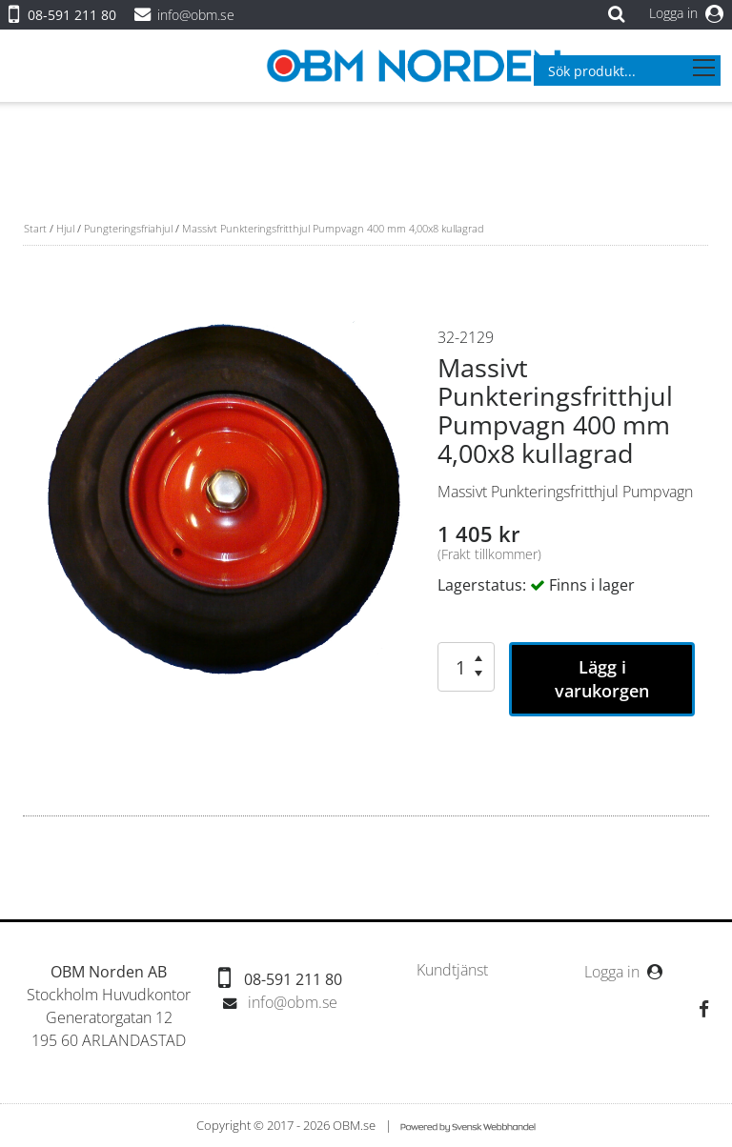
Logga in (686, 13)
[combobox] (627, 70)
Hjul (65, 228)
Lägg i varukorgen (602, 678)
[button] (478, 658)
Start (35, 228)
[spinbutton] (455, 667)
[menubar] (452, 970)
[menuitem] (452, 970)
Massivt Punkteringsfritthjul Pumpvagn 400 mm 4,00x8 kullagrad (333, 228)
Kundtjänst (452, 970)
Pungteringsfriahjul (128, 228)
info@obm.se (195, 15)
